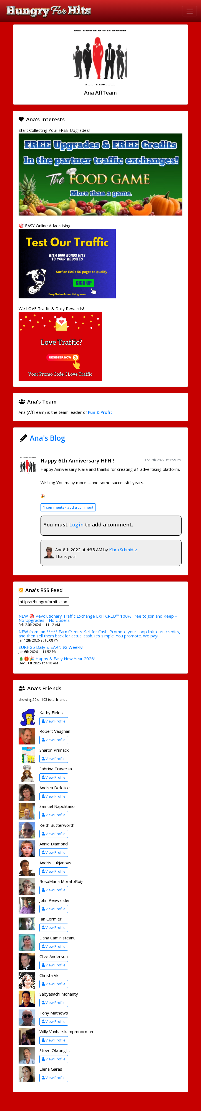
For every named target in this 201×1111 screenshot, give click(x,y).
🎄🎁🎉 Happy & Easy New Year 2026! (57, 658)
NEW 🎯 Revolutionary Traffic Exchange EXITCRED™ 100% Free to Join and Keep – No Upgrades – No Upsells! (98, 618)
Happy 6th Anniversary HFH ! (77, 460)
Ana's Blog (47, 438)
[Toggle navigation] (189, 11)
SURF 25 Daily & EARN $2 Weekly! (51, 647)
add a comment (68, 507)
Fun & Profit (100, 412)
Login (76, 524)
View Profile (54, 721)
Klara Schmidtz (123, 549)
